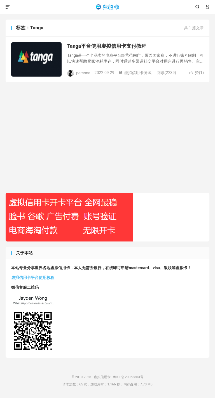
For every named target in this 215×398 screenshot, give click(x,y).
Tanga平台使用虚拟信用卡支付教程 (106, 46)
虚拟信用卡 (107, 7)
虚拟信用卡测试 (134, 72)
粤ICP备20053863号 (128, 377)
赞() (196, 72)
